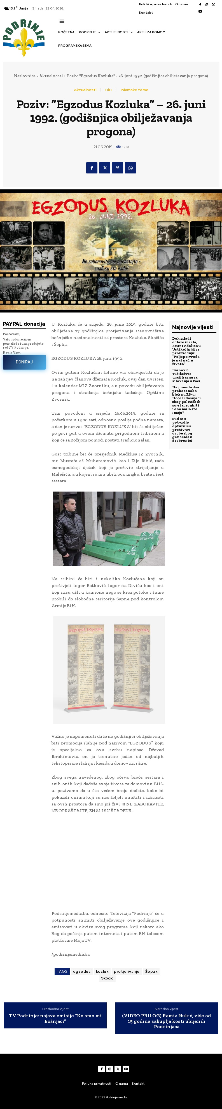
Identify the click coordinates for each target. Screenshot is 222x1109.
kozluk (102, 971)
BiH (108, 90)
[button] (61, 55)
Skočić (107, 978)
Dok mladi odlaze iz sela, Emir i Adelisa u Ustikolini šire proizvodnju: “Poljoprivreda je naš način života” (186, 351)
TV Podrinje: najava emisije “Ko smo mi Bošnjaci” (55, 1018)
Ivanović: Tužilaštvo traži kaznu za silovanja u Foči (186, 375)
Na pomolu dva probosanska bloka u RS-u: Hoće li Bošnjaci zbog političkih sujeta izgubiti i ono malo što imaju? (186, 400)
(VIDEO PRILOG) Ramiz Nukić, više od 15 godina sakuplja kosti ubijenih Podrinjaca (166, 1021)
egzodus (82, 971)
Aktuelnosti (51, 75)
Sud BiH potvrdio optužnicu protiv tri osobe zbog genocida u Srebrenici (182, 430)
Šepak (151, 971)
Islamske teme (134, 90)
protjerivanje (127, 971)
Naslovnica (25, 75)
